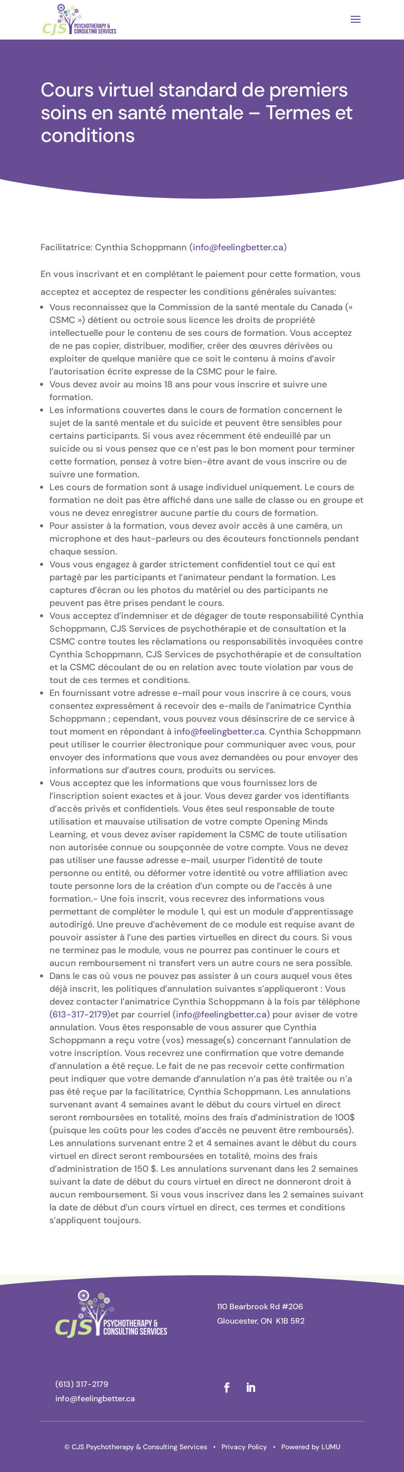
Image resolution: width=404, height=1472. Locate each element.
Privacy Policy (244, 1446)
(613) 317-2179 (81, 1384)
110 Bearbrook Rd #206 (260, 1306)
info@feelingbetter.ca (238, 247)
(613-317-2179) (79, 1014)
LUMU (330, 1446)
